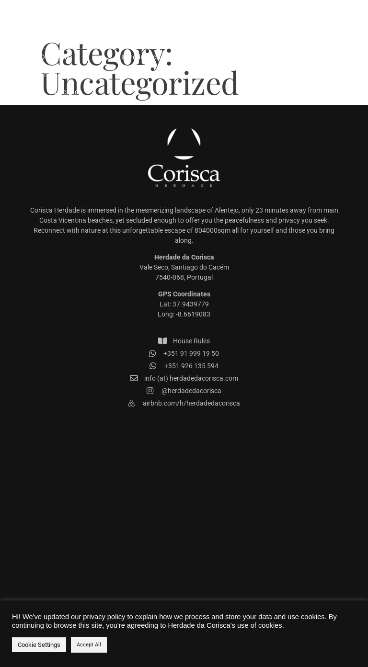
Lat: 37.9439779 (184, 304)
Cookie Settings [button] (39, 644)
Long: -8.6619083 (184, 314)
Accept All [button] (89, 645)
